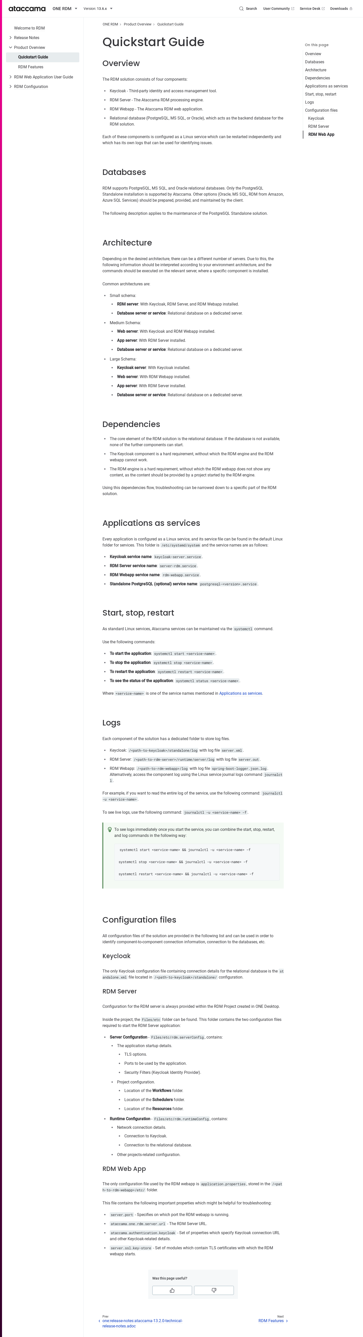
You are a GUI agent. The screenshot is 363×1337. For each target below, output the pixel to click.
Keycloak (316, 118)
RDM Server (318, 126)
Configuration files (321, 110)
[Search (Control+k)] (248, 8)
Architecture (315, 70)
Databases (314, 61)
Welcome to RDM (29, 28)
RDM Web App (321, 134)
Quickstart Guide (33, 57)
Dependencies (317, 78)
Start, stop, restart (320, 94)
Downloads (341, 9)
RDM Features (30, 67)
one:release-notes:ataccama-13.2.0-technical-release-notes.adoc (142, 1323)
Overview (313, 53)
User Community (279, 9)
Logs (309, 102)
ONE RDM (110, 24)
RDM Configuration (31, 86)
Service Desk (313, 9)
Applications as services (326, 86)
